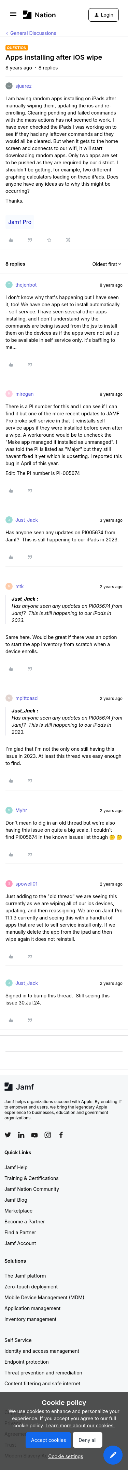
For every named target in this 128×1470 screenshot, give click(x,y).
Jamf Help (16, 1167)
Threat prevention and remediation (43, 1372)
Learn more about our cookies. (80, 1425)
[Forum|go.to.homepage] (39, 15)
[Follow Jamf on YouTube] (34, 1135)
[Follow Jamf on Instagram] (47, 1135)
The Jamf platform (25, 1276)
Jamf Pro (19, 222)
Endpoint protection (26, 1362)
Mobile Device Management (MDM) (44, 1297)
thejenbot (26, 285)
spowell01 (26, 884)
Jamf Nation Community (31, 1189)
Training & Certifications (31, 1178)
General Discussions (33, 33)
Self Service (18, 1340)
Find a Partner (20, 1232)
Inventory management (30, 1319)
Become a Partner (24, 1221)
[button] (13, 16)
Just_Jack (26, 520)
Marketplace (18, 1211)
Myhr (21, 810)
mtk (19, 586)
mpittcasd (26, 698)
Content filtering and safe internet (42, 1383)
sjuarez (23, 86)
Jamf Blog (15, 1200)
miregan (24, 394)
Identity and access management (41, 1351)
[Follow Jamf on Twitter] (7, 1135)
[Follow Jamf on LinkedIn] (21, 1135)
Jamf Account (20, 1243)
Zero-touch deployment (31, 1286)
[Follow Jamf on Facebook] (61, 1135)
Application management (32, 1308)
